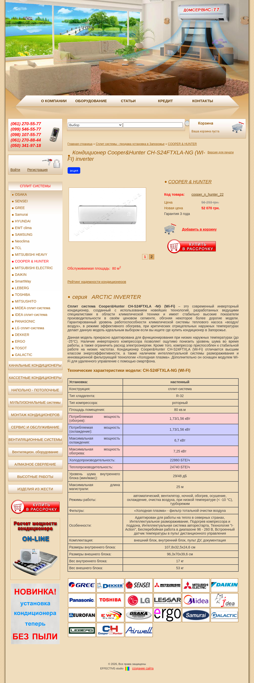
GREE (20, 208)
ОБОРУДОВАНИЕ (91, 101)
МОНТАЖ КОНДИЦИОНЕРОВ (35, 415)
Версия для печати (221, 152)
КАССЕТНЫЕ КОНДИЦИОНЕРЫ (35, 378)
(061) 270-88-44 (26, 140)
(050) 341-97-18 (26, 145)
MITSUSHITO (25, 301)
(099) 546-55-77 (26, 129)
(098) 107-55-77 (26, 134)
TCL (18, 248)
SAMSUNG (23, 234)
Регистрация (37, 170)
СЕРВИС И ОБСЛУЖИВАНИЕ (35, 427)
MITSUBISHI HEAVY (31, 255)
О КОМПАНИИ (53, 101)
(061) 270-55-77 (26, 123)
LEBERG (22, 288)
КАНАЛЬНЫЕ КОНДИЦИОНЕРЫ (35, 365)
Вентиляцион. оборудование (35, 452)
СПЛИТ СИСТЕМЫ (35, 186)
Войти (15, 170)
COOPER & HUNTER (32, 261)
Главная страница (80, 144)
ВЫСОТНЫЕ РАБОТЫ (35, 477)
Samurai (21, 214)
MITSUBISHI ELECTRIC (34, 268)
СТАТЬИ (128, 101)
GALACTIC (23, 355)
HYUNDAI (23, 221)
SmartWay (23, 281)
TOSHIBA (22, 295)
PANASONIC (25, 321)
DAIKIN (21, 275)
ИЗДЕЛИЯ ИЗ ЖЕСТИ (35, 489)
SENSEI (21, 201)
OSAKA (21, 194)
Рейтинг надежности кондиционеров (96, 282)
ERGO (20, 341)
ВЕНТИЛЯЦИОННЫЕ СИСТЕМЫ (35, 440)
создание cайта (143, 668)
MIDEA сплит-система (32, 308)
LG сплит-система (29, 328)
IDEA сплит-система (31, 315)
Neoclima (22, 241)
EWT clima (23, 228)
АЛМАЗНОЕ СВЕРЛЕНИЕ (35, 464)
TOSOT (21, 348)
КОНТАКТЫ (202, 101)
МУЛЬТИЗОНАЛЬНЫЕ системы (35, 402)
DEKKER (22, 335)
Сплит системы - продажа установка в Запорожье (130, 144)
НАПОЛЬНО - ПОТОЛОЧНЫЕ (35, 390)
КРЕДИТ (165, 101)
